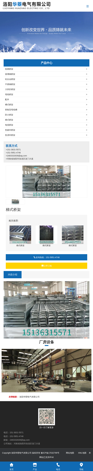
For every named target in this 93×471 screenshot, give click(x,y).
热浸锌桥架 (46, 135)
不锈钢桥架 (46, 84)
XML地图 (82, 453)
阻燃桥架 (46, 69)
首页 (70, 48)
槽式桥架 (46, 104)
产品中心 (78, 48)
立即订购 (46, 266)
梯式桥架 (89, 48)
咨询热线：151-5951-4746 (46, 257)
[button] (84, 181)
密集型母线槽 (46, 109)
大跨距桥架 (46, 89)
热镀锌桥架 (46, 130)
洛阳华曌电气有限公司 (29, 397)
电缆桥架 (46, 124)
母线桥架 (46, 94)
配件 (46, 99)
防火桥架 (46, 114)
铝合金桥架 (46, 79)
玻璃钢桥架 (46, 74)
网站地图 (70, 453)
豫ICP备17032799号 (50, 453)
